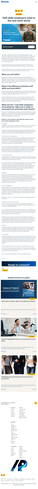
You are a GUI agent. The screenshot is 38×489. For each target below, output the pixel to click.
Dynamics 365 (14, 430)
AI (11, 423)
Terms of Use (3, 479)
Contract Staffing (22, 409)
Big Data (12, 425)
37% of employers (6, 205)
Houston (12, 452)
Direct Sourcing (22, 412)
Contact (12, 412)
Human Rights (28, 479)
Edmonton (21, 449)
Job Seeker (18, 14)
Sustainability (22, 479)
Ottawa (20, 453)
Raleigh (12, 455)
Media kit (12, 416)
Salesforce (13, 439)
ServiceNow (13, 441)
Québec (20, 455)
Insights (12, 409)
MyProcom (13, 415)
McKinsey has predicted (12, 197)
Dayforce (12, 428)
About (12, 411)
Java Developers (14, 435)
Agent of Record (22, 416)
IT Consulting (21, 415)
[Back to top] (36, 403)
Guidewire (13, 433)
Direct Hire (21, 411)
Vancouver (21, 458)
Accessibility (15, 479)
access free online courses (27, 151)
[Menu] (36, 1)
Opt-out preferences (19, 480)
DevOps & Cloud (14, 429)
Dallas (12, 451)
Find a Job (4, 258)
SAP (12, 440)
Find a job (13, 413)
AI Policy (2, 480)
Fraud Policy (7, 480)
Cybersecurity (13, 426)
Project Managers (14, 437)
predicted (24, 158)
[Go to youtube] (4, 475)
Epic (12, 432)
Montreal (21, 452)
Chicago (12, 449)
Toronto (20, 456)
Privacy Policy (9, 479)
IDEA (33, 479)
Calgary (20, 448)
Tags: (3, 268)
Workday (12, 443)
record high (26, 239)
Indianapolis (13, 453)
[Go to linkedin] (2, 475)
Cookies (12, 480)
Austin (12, 448)
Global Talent (21, 413)
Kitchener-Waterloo (22, 451)
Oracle (12, 436)
